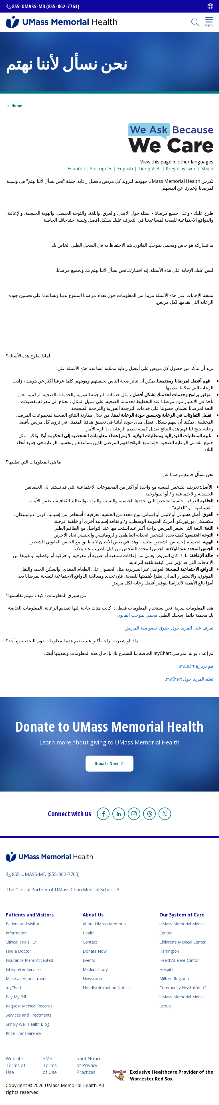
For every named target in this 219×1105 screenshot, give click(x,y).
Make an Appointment (26, 978)
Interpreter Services (24, 969)
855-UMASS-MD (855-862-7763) (45, 6)
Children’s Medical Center (182, 942)
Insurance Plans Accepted (29, 960)
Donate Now (114, 765)
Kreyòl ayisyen (181, 168)
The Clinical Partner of (62, 889)
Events (89, 960)
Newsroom (93, 978)
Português (101, 168)
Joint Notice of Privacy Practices (89, 1065)
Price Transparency (23, 1033)
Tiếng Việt (149, 168)
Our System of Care (181, 915)
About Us (93, 915)
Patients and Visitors (30, 915)
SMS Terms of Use (50, 1065)
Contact (90, 942)
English (125, 168)
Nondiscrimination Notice (106, 987)
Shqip (207, 168)
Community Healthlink (179, 986)
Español (76, 168)
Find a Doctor (18, 951)
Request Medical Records (29, 1006)
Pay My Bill (16, 996)
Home (16, 105)
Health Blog (27, 1024)
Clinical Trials (21, 941)
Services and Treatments (29, 1015)
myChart (13, 987)
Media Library (95, 969)
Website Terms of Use (15, 1065)
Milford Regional (174, 978)
